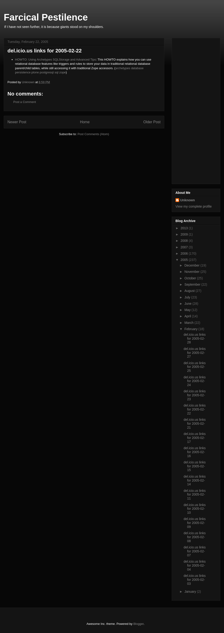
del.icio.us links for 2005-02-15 (195, 466)
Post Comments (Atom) (93, 134)
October (190, 278)
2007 (185, 247)
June (188, 303)
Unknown (187, 200)
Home (85, 122)
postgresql (47, 72)
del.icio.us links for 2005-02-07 (195, 551)
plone (35, 72)
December (192, 265)
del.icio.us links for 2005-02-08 (195, 537)
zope (62, 72)
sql (57, 72)
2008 (185, 241)
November (192, 272)
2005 (185, 260)
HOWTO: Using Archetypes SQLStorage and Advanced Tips (55, 59)
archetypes (122, 68)
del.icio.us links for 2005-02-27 (195, 353)
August (189, 291)
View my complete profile (193, 206)
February (191, 329)
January (190, 591)
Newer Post (16, 122)
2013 (185, 228)
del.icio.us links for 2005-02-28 (195, 338)
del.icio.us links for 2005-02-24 (195, 381)
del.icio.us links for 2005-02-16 (195, 452)
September (192, 284)
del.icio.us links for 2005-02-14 (195, 480)
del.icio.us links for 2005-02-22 (195, 409)
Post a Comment (24, 102)
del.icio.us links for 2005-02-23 (195, 395)
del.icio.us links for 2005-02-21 (195, 423)
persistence (23, 72)
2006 (185, 253)
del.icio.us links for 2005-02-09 (195, 523)
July (187, 297)
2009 (185, 234)
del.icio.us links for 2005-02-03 (195, 579)
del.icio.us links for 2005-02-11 (195, 494)
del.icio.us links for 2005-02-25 (195, 367)
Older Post (152, 122)
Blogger (138, 624)
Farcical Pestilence (46, 17)
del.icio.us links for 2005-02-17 (195, 438)
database (137, 68)
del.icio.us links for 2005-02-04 (195, 565)
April (188, 316)
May (187, 310)
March (189, 323)
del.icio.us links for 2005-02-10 (195, 509)
